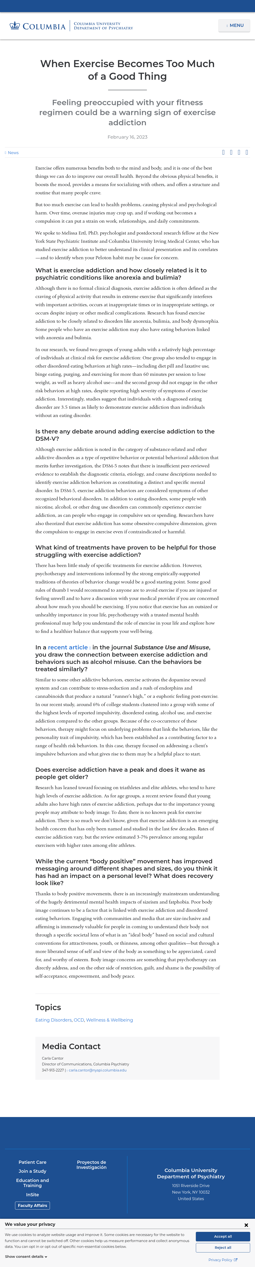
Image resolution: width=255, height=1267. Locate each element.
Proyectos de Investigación (91, 1140)
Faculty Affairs (32, 1181)
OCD (75, 995)
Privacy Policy (223, 1260)
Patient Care (32, 1137)
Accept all (223, 1236)
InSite (32, 1170)
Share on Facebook (223, 142)
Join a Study (32, 1146)
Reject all (223, 1248)
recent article (66, 637)
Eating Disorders (51, 995)
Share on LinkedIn (239, 142)
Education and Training (32, 1158)
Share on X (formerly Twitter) (231, 142)
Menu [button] (237, 25)
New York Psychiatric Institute (158, 1109)
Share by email (246, 142)
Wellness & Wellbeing (103, 995)
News (12, 143)
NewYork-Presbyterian (97, 1110)
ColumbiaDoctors (219, 1108)
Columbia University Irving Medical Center (127, 5)
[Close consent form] (246, 1225)
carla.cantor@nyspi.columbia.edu (94, 1046)
